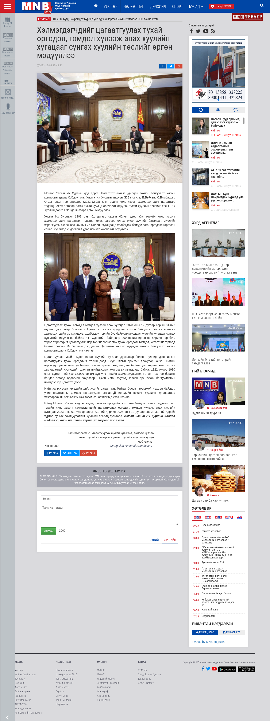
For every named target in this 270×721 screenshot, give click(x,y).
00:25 (196, 525)
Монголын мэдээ (8, 52)
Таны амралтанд (64, 678)
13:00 (196, 576)
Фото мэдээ (21, 687)
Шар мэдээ (62, 704)
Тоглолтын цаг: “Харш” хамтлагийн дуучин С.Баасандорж (215, 578)
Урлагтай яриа (210, 609)
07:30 (196, 531)
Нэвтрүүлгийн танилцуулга (29, 712)
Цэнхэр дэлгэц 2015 (66, 674)
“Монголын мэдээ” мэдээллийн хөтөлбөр (214, 570)
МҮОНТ (100, 674)
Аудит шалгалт (146, 682)
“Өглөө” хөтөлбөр (211, 531)
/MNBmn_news (205, 632)
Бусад (196, 6)
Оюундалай (208, 615)
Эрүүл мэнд (62, 695)
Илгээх (48, 531)
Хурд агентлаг (205, 223)
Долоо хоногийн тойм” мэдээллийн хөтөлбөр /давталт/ (215, 540)
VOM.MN (142, 670)
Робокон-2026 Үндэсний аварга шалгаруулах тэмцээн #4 (218, 602)
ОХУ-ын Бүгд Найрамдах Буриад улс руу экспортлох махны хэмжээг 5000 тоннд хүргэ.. (106, 19)
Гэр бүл (60, 691)
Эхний (154, 540)
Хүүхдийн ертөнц (64, 682)
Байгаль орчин (22, 691)
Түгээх (52, 453)
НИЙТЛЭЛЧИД (203, 371)
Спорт (177, 6)
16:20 (196, 610)
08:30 (196, 538)
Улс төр (110, 6)
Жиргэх (70, 453)
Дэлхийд (158, 6)
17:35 (196, 616)
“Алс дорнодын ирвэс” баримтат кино (215, 587)
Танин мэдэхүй (64, 700)
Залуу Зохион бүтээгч (149, 674)
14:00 (196, 586)
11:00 (196, 569)
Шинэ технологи (64, 670)
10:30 (196, 563)
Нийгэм (215, 130)
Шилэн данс (103, 700)
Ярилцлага (20, 695)
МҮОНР (100, 670)
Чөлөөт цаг (63, 662)
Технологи (20, 678)
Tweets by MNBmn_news (208, 641)
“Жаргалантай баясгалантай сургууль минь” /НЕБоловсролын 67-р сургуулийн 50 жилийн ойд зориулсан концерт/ (218, 552)
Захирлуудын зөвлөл (108, 682)
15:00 (196, 593)
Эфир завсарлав (211, 525)
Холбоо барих (104, 687)
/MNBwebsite (231, 632)
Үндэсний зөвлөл (106, 678)
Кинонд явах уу (23, 708)
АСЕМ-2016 (21, 704)
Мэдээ (19, 662)
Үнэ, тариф (102, 691)
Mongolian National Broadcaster (131, 445)
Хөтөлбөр (202, 508)
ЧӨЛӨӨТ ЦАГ (134, 6)
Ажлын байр (103, 695)
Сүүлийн (170, 540)
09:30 (196, 548)
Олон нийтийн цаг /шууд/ (216, 593)
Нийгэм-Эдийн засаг (25, 674)
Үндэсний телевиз (8, 38)
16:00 (196, 600)
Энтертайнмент (23, 700)
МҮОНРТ (102, 662)
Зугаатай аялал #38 (213, 562)
